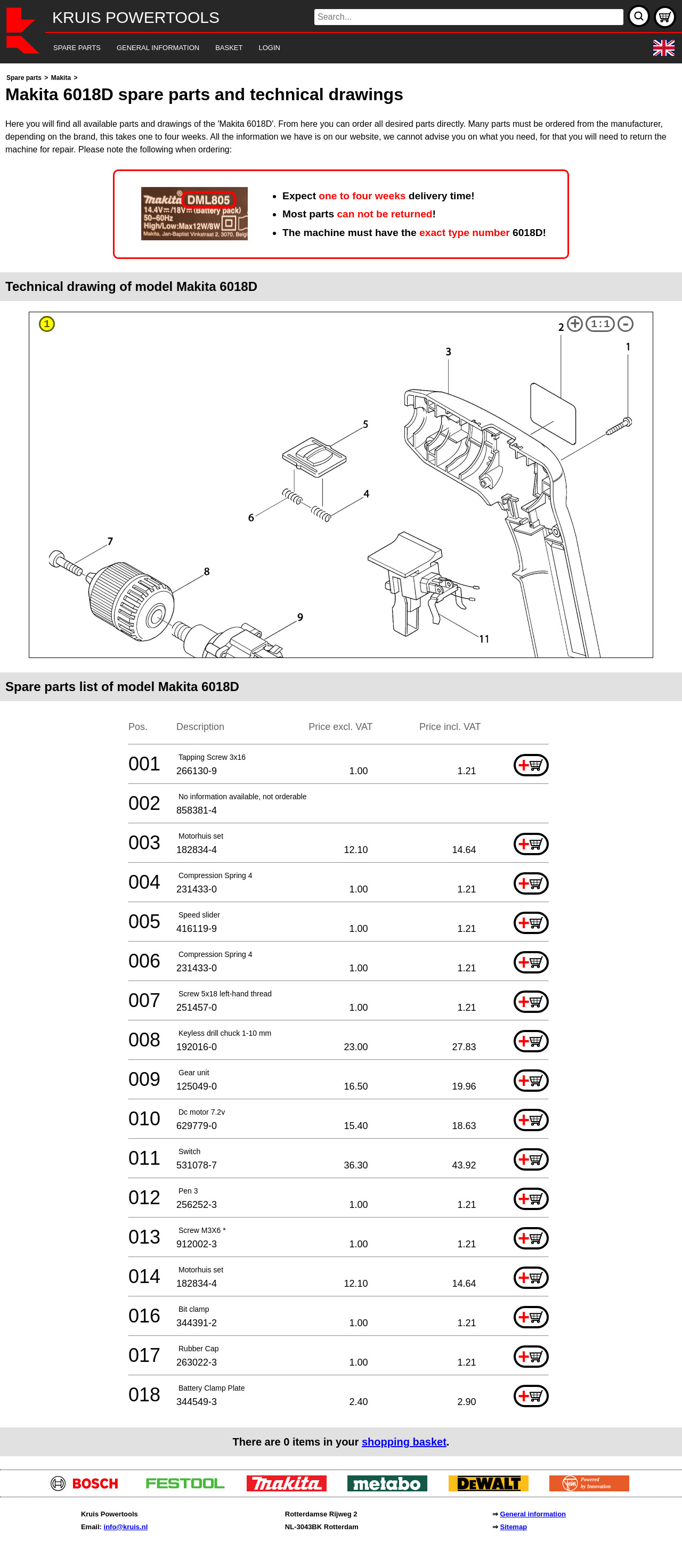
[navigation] (326, 48)
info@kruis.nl (126, 1527)
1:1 (600, 324)
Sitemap (513, 1527)
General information (533, 1514)
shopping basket (404, 1442)
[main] (341, 763)
